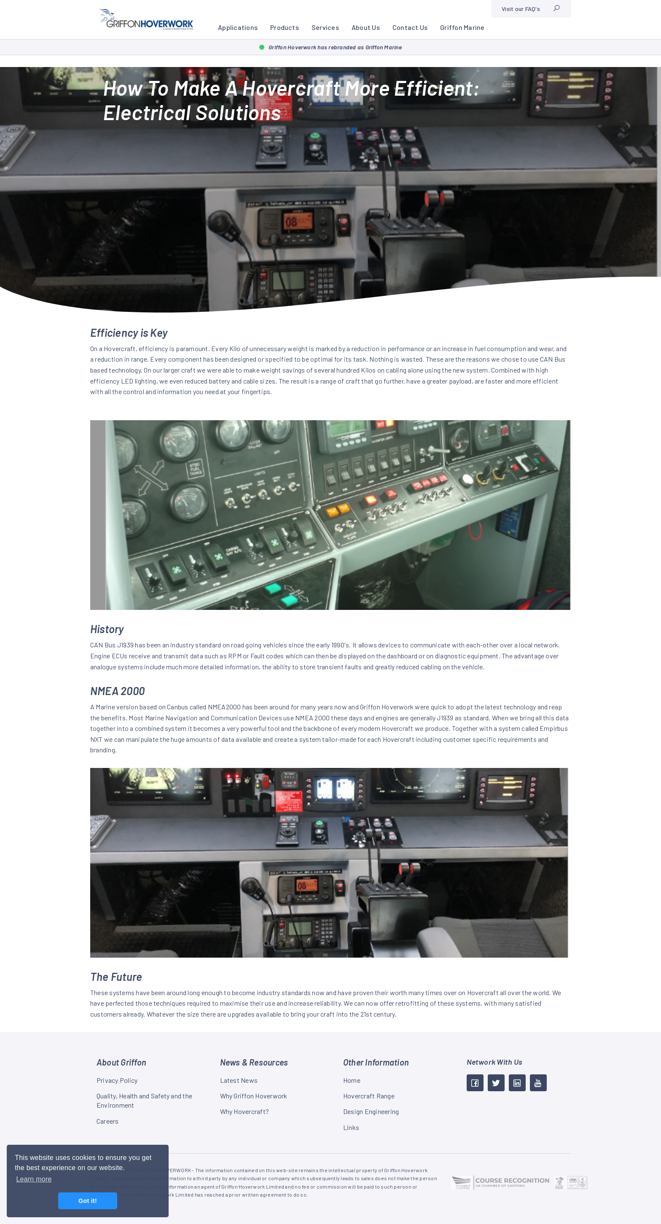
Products (284, 27)
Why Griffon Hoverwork (254, 1096)
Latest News (239, 1080)
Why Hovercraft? (244, 1111)
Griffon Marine (462, 27)
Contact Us (409, 27)
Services (325, 27)
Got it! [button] (87, 1200)
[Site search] (556, 9)
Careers (108, 1121)
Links (351, 1127)
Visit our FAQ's (521, 8)
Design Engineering (371, 1111)
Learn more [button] (33, 1179)
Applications (238, 27)
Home (351, 1080)
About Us (366, 27)
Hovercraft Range (369, 1096)
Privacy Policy (117, 1080)
